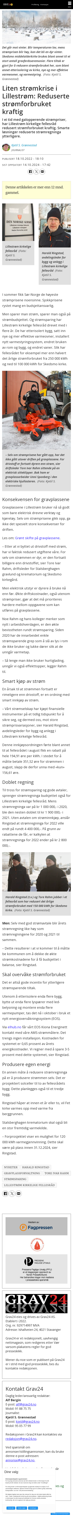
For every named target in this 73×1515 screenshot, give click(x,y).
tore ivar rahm (57, 1173)
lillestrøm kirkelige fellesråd (29, 1185)
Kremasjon (44, 4)
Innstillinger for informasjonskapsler (60, 1513)
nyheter (11, 1167)
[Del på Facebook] (30, 172)
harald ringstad (35, 1167)
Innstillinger (33, 1508)
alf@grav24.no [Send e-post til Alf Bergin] (26, 1404)
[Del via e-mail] (42, 172)
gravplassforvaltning (22, 1173)
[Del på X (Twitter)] (36, 172)
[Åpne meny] (69, 3)
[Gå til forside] (8, 4)
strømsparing (15, 1179)
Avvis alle (11, 1508)
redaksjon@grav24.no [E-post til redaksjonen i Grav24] (21, 1439)
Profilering (35, 4)
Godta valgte (21, 1508)
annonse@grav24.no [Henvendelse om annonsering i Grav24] (20, 1460)
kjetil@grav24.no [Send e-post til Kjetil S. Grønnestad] (28, 1421)
